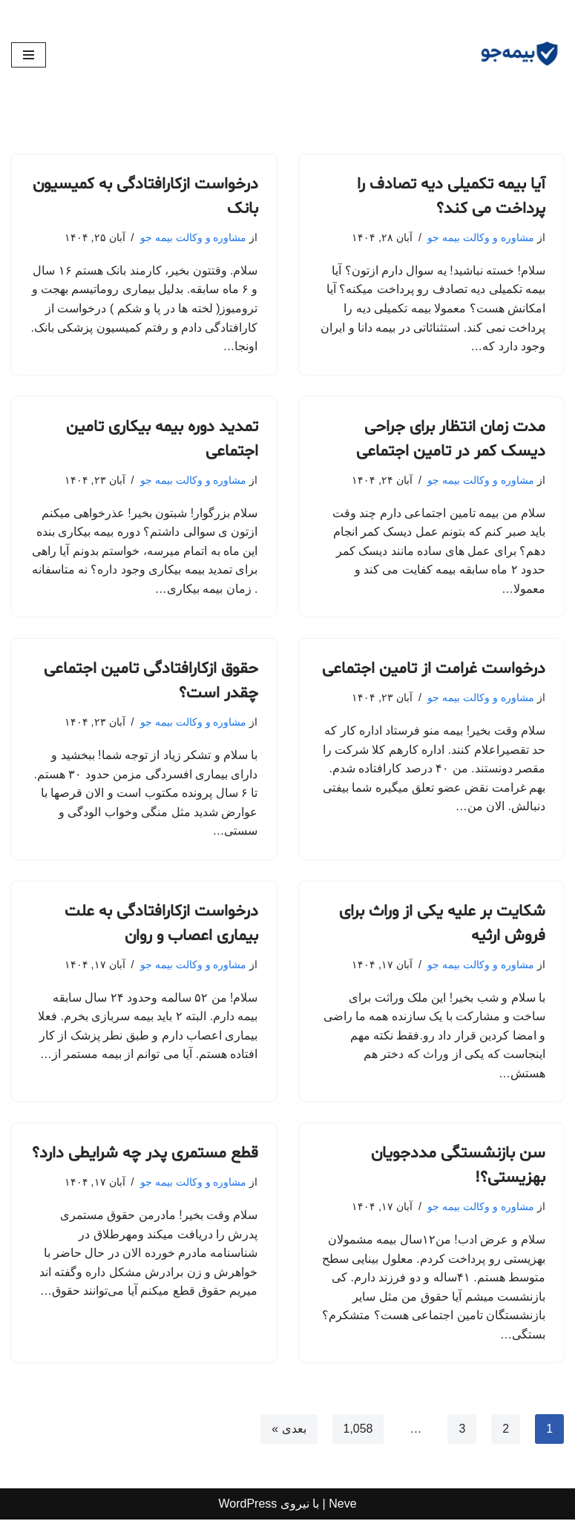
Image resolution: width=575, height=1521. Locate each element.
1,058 (357, 1431)
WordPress (247, 1505)
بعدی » (289, 1431)
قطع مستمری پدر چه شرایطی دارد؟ (145, 1155)
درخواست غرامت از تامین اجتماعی (433, 670)
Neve (342, 1505)
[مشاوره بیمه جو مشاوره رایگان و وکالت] (519, 54)
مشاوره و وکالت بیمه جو (480, 237)
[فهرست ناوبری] (28, 55)
